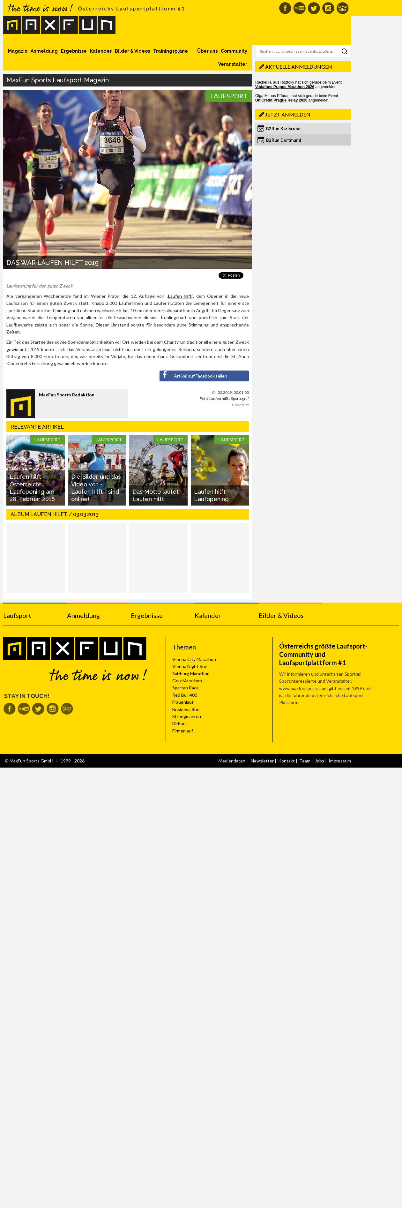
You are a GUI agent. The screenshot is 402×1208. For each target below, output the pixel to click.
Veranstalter (232, 64)
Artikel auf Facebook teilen (193, 375)
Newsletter (262, 760)
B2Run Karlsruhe (283, 128)
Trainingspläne (170, 51)
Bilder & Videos (132, 51)
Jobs (319, 760)
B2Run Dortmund (283, 140)
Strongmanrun (186, 716)
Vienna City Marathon (194, 659)
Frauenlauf (182, 702)
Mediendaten (232, 760)
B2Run (179, 723)
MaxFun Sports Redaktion (66, 394)
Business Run (185, 709)
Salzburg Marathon (191, 673)
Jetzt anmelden (287, 114)
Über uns (207, 51)
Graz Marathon (187, 680)
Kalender (101, 51)
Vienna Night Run (189, 666)
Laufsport (228, 96)
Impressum (340, 760)
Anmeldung (44, 51)
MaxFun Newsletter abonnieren (342, 8)
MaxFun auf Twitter (314, 8)
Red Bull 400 (184, 695)
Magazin (17, 51)
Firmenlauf (182, 730)
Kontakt (286, 760)
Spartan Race (185, 687)
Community (234, 51)
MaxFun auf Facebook (285, 8)
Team (304, 760)
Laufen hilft (180, 296)
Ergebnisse (74, 51)
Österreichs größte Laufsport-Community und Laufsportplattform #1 (323, 654)
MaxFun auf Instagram (328, 8)
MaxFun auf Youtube (299, 8)
